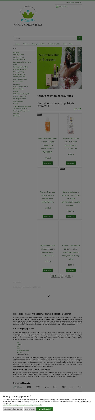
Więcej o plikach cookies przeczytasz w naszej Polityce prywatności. (22, 405)
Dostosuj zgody (30, 409)
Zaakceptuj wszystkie (44, 409)
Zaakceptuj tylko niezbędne (13, 409)
